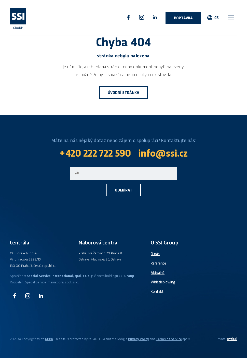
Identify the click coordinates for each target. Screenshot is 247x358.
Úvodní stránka (123, 93)
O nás (155, 254)
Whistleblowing (163, 282)
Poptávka (183, 18)
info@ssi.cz (163, 154)
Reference (158, 263)
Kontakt (157, 292)
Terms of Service (169, 339)
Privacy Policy (138, 339)
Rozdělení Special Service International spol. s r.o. (44, 282)
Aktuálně (157, 273)
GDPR (49, 339)
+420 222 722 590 (95, 154)
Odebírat (123, 190)
